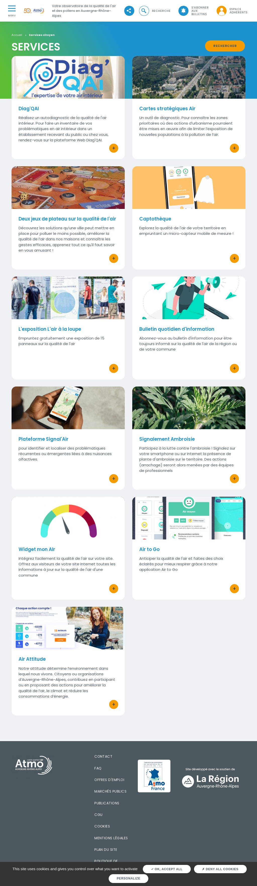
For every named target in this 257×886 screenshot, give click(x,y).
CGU (98, 814)
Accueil (17, 35)
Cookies (102, 826)
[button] (154, 11)
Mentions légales (111, 838)
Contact (103, 756)
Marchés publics (110, 791)
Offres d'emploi (109, 779)
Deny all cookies (220, 869)
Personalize (128, 878)
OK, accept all (166, 869)
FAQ (97, 768)
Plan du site (105, 849)
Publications (106, 803)
